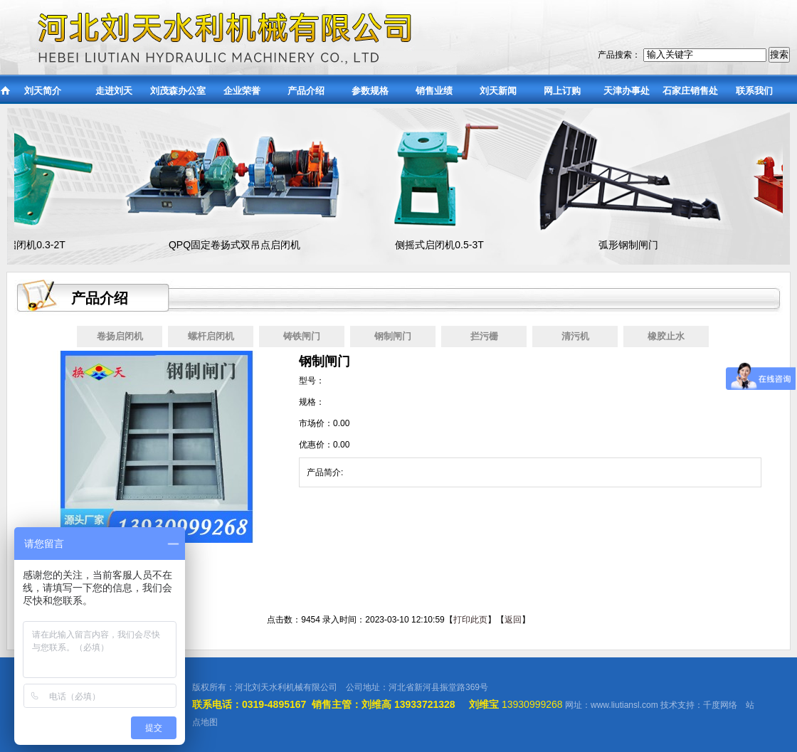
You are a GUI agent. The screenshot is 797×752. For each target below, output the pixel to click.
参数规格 (370, 90)
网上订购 (562, 90)
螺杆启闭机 (211, 336)
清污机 (575, 336)
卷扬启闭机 (120, 336)
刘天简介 (42, 90)
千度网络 (720, 705)
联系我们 (754, 90)
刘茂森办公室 (178, 90)
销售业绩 (434, 90)
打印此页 (470, 620)
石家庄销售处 (690, 90)
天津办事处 (626, 90)
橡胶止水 (666, 336)
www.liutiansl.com (624, 705)
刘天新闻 (498, 90)
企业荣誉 (241, 90)
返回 (513, 620)
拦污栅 (484, 336)
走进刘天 (113, 90)
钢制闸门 (392, 336)
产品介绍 (305, 90)
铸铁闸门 (301, 336)
